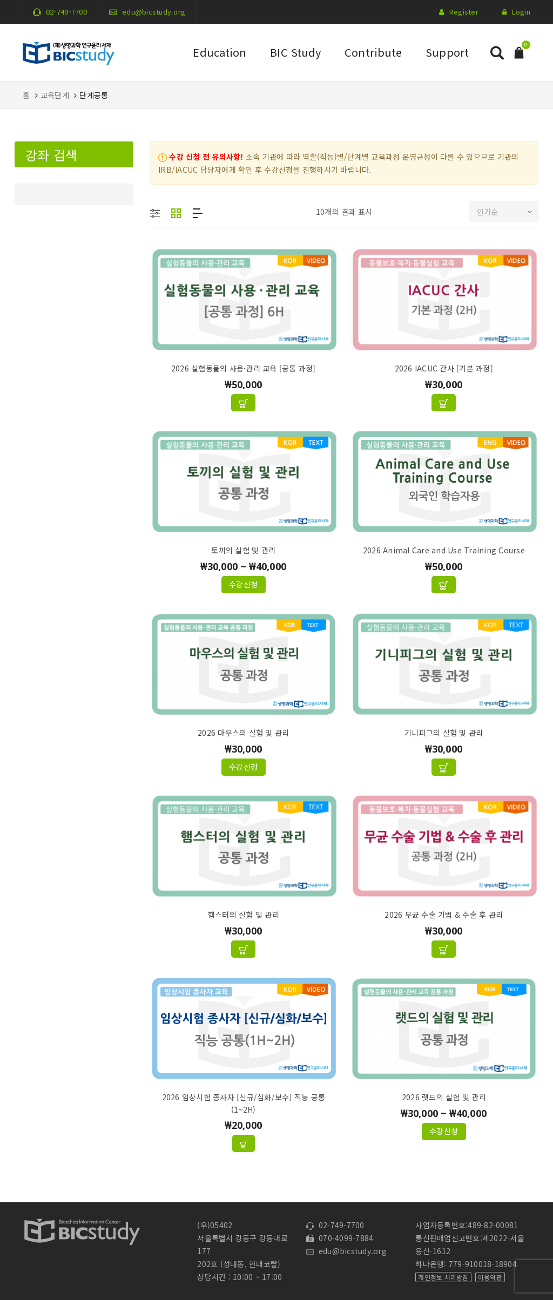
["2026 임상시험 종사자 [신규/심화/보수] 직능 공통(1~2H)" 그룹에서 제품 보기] (243, 1143)
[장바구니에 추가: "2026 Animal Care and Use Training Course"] (443, 584)
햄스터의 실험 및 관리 (243, 914)
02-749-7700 (66, 11)
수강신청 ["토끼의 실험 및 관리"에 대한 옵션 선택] (243, 584)
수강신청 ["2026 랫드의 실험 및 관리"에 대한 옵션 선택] (443, 1131)
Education (219, 52)
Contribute (373, 52)
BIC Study (295, 52)
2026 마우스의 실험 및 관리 (243, 732)
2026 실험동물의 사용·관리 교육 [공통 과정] (243, 368)
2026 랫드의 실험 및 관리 (444, 1097)
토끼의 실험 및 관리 (243, 550)
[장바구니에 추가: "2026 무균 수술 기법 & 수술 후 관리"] (443, 949)
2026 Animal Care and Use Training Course (444, 550)
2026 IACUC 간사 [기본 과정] (444, 368)
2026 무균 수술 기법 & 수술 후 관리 (444, 914)
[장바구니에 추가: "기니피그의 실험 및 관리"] (443, 767)
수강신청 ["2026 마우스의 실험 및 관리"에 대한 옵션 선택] (243, 766)
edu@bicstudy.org (153, 11)
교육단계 (55, 95)
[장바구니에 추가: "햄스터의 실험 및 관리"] (243, 949)
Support (447, 52)
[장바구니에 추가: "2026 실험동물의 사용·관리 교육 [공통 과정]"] (243, 402)
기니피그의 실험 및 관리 (443, 732)
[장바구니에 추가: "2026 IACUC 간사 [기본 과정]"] (443, 402)
